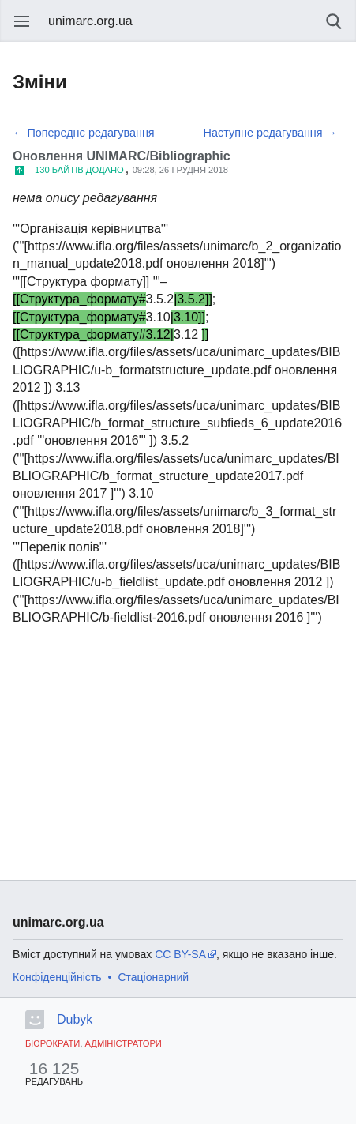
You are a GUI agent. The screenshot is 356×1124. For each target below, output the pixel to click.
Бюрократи (52, 1043)
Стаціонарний (153, 977)
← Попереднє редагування (84, 132)
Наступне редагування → (270, 132)
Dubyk (74, 1019)
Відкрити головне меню (22, 21)
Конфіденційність (57, 977)
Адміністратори (122, 1043)
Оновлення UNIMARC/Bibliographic (121, 156)
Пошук (334, 21)
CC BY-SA (180, 954)
